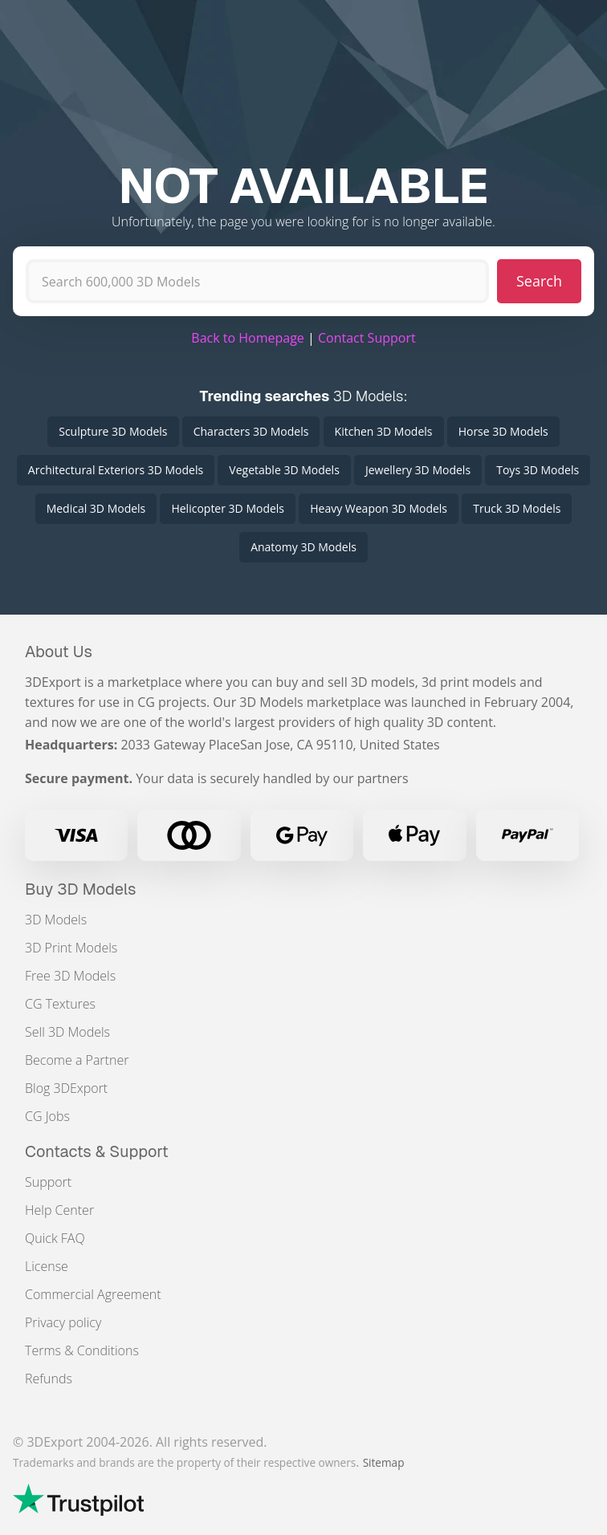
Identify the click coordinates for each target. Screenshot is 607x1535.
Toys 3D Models (537, 469)
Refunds (48, 1378)
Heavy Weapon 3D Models (378, 508)
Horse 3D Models (503, 431)
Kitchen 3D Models (384, 431)
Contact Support (367, 338)
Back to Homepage (247, 338)
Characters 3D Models (251, 431)
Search (539, 280)
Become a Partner (76, 1060)
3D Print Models (71, 947)
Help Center (59, 1210)
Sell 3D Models (67, 1032)
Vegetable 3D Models (284, 469)
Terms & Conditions (82, 1350)
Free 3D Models (70, 976)
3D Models (56, 919)
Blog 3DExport (66, 1088)
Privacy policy (63, 1322)
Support (48, 1182)
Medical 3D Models (96, 508)
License (46, 1266)
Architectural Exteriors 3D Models (115, 469)
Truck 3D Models (516, 508)
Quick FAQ (55, 1238)
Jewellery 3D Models (418, 469)
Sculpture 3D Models (113, 431)
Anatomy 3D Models (303, 546)
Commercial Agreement (93, 1294)
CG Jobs (47, 1116)
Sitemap (384, 1462)
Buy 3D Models (80, 889)
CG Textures (60, 1004)
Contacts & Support (97, 1151)
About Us (58, 651)
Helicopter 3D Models (227, 508)
